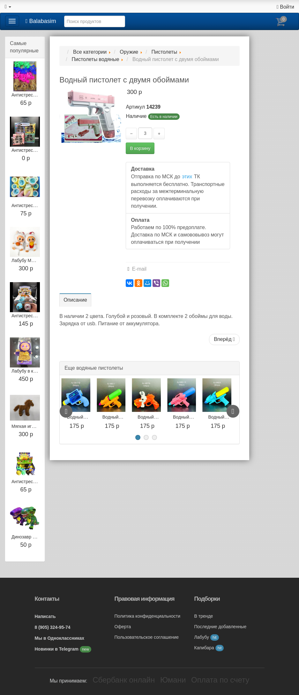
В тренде (203, 616)
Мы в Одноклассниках (60, 638)
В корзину (140, 148)
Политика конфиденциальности (148, 616)
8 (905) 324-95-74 (53, 627)
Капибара (209, 647)
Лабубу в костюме (30, 371)
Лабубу (206, 637)
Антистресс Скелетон (33, 481)
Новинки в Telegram (57, 649)
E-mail (136, 269)
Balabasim (41, 21)
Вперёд (224, 339)
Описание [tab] (75, 300)
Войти (285, 7)
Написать (45, 616)
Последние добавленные (220, 626)
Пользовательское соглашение (147, 637)
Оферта (123, 626)
